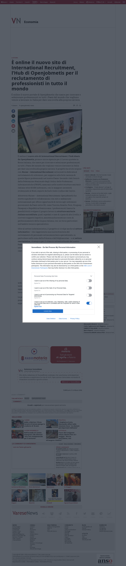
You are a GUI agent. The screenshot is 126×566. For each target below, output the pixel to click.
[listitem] (63, 276)
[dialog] (63, 283)
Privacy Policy (74, 318)
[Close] (99, 248)
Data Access (63, 318)
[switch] (89, 280)
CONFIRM (48, 311)
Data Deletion (51, 318)
